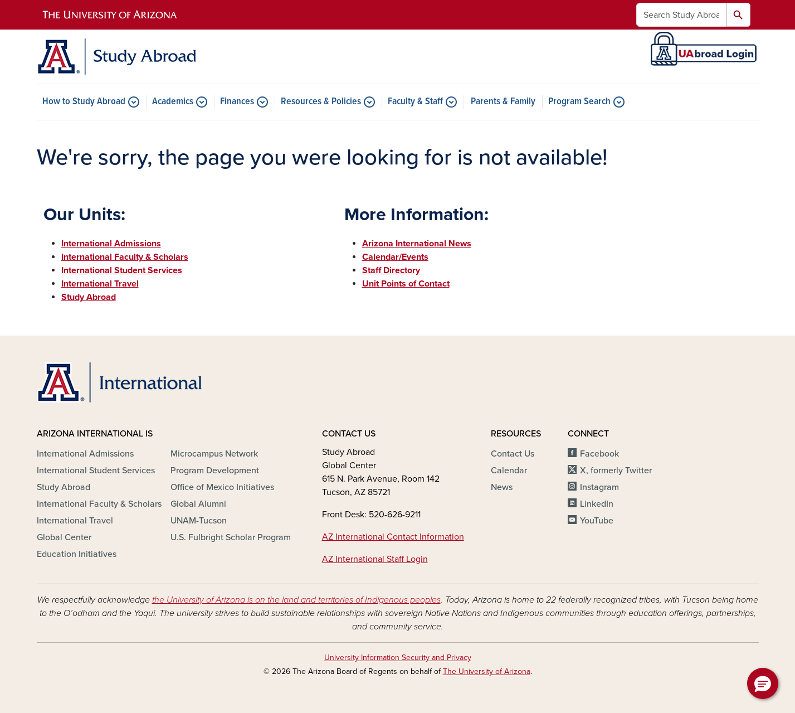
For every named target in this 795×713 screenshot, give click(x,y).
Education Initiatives (76, 554)
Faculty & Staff (415, 102)
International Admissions (85, 453)
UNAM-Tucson (198, 520)
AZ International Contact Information (393, 536)
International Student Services (96, 470)
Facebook (599, 453)
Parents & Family (503, 102)
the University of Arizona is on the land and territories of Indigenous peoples (296, 599)
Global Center (64, 537)
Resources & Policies (321, 102)
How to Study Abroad (83, 102)
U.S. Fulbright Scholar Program (230, 537)
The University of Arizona (486, 671)
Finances (237, 102)
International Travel (75, 520)
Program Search (579, 102)
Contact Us (512, 453)
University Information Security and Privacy (397, 657)
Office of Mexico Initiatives (222, 487)
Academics (172, 102)
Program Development (214, 470)
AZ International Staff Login (375, 559)
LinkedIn (596, 504)
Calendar (509, 470)
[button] (762, 683)
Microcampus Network (214, 453)
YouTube (596, 520)
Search (738, 15)
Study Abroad (63, 487)
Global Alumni (198, 504)
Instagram (599, 487)
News (502, 487)
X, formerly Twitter (616, 470)
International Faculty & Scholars (99, 504)
